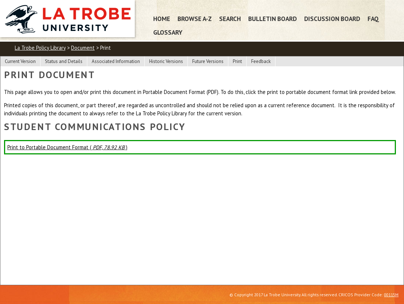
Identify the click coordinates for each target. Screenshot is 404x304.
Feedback (261, 61)
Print (237, 61)
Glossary (167, 32)
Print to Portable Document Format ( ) (67, 147)
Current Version (20, 61)
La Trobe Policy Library (40, 47)
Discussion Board (332, 18)
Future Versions (208, 61)
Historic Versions (166, 61)
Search (230, 18)
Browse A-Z (195, 18)
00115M (391, 294)
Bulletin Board (272, 18)
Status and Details (63, 61)
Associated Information (116, 61)
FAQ (373, 18)
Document (83, 47)
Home (161, 18)
